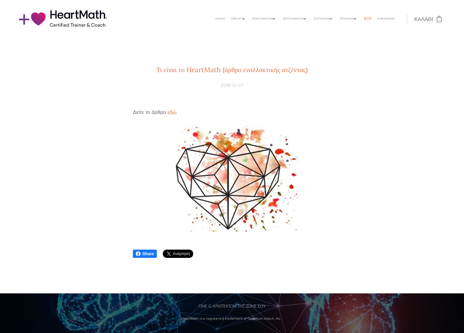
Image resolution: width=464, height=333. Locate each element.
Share (145, 253)
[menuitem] (332, 19)
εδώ (172, 112)
